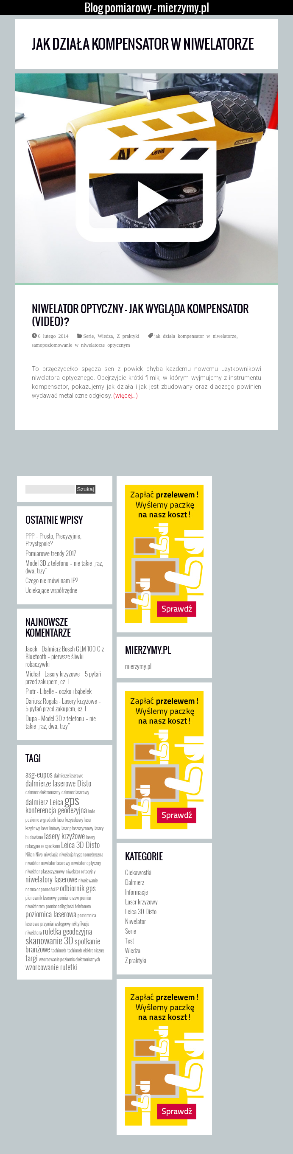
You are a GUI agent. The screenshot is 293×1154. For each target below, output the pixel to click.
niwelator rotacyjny (80, 871)
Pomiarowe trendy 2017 (50, 553)
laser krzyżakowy (70, 819)
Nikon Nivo (34, 854)
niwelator (32, 862)
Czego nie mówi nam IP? (51, 580)
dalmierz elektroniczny (42, 792)
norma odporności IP (42, 889)
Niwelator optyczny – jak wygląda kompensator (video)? (140, 314)
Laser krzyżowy (141, 901)
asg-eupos (39, 774)
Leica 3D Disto (80, 844)
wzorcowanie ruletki (51, 966)
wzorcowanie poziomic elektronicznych (69, 959)
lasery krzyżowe (64, 835)
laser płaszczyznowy (77, 828)
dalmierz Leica (44, 801)
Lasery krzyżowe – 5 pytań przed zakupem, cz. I (63, 677)
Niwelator (135, 921)
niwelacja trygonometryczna (81, 854)
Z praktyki (128, 335)
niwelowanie (88, 880)
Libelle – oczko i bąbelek (66, 691)
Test (129, 940)
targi (31, 957)
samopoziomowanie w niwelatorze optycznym (81, 344)
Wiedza (105, 335)
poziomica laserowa (50, 913)
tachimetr (58, 950)
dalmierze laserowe (68, 775)
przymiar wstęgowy (55, 923)
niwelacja (51, 854)
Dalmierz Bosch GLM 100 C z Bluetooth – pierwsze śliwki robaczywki (64, 656)
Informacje (136, 891)
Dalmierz (134, 882)
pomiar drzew (68, 897)
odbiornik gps (78, 887)
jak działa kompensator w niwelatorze (195, 335)
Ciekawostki (138, 872)
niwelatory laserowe (51, 878)
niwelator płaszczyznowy (44, 871)
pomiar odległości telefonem (68, 906)
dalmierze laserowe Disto (58, 783)
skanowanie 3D (49, 940)
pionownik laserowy (40, 897)
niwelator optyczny (86, 862)
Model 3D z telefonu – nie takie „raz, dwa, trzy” (64, 566)
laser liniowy (50, 828)
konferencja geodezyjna (56, 809)
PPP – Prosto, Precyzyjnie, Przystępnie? (53, 539)
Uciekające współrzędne (51, 590)
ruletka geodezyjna (67, 931)
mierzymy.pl (148, 650)
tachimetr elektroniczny (85, 950)
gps (71, 799)
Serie (89, 335)
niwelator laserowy (55, 862)
